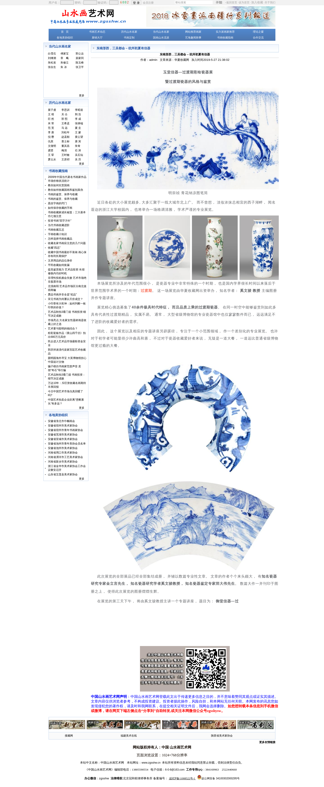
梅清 (64, 150)
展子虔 (52, 109)
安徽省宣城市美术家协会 (63, 439)
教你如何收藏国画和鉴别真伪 (65, 189)
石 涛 (78, 150)
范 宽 (51, 127)
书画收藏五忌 (56, 229)
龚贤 (50, 150)
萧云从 (52, 159)
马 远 (64, 127)
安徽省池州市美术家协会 (63, 448)
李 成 (78, 118)
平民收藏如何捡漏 (59, 265)
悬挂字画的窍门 (57, 203)
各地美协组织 (65, 37)
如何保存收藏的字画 (60, 207)
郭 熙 (64, 118)
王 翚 (51, 154)
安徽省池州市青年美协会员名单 (67, 443)
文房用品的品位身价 (60, 260)
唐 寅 (78, 141)
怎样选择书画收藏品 (60, 238)
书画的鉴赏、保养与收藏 (63, 194)
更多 (81, 95)
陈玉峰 (80, 62)
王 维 (51, 114)
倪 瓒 (51, 136)
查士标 (65, 141)
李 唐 (51, 132)
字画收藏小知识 (57, 234)
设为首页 (244, 2)
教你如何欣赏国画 (59, 185)
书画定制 (129, 37)
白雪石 (52, 53)
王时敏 (65, 154)
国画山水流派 (161, 37)
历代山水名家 (129, 31)
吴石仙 (79, 154)
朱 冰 (64, 67)
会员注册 (148, 2)
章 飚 (65, 58)
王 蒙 (78, 132)
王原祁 (65, 159)
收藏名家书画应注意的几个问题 (67, 243)
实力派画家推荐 (225, 31)
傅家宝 (65, 53)
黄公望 (79, 136)
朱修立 (65, 62)
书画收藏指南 (225, 37)
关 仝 (64, 114)
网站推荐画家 (193, 31)
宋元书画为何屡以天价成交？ (65, 299)
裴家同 (80, 58)
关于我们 (270, 2)
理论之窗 (258, 31)
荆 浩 (78, 114)
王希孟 (65, 123)
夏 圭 (78, 127)
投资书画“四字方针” (59, 220)
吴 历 (78, 159)
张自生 (52, 67)
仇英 (50, 141)
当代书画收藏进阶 (59, 225)
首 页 (65, 31)
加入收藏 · (263, 2)
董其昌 (65, 145)
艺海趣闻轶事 (193, 37)
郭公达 (80, 53)
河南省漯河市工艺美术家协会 (65, 457)
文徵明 (52, 145)
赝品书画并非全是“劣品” (62, 294)
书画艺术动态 (97, 31)
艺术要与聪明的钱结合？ (63, 328)
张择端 (79, 123)
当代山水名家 (161, 31)
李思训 (65, 109)
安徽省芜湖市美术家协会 (63, 434)
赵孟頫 (65, 136)
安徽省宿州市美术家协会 (63, 425)
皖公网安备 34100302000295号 (221, 778)
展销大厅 (97, 37)
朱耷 (77, 145)
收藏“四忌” (54, 247)
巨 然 (51, 118)
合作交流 (258, 37)
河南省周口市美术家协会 (63, 452)
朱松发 (52, 62)
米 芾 (51, 123)
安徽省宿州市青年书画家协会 (65, 430)
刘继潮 (52, 58)
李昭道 (79, 109)
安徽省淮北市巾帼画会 (61, 421)
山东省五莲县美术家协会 (63, 474)
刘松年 (65, 132)
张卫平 (80, 67)
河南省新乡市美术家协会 (63, 461)
